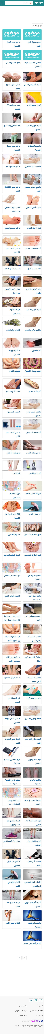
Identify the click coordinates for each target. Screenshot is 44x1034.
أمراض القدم (37, 25)
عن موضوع (23, 1005)
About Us (39, 1015)
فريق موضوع (22, 1015)
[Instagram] (31, 1000)
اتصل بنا (40, 1005)
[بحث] (31, 3)
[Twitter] (36, 1000)
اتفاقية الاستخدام (36, 1010)
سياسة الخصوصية (20, 1010)
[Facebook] (41, 1000)
